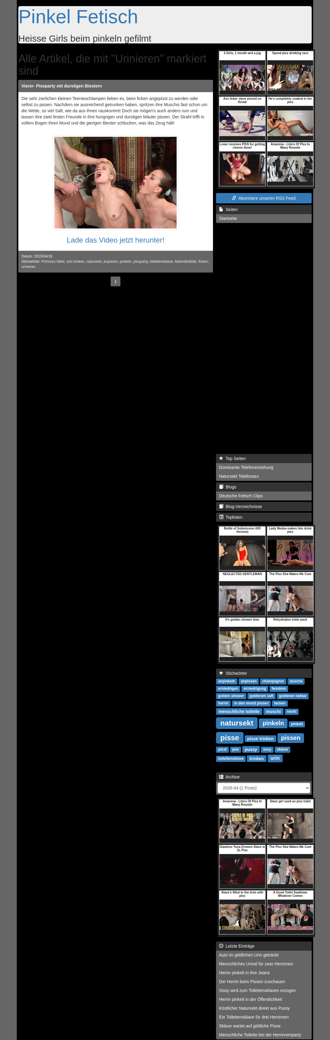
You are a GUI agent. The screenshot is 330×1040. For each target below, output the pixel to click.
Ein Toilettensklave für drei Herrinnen (254, 1017)
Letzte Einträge (237, 946)
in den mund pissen (251, 703)
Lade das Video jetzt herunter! (115, 240)
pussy (251, 749)
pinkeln (126, 261)
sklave (282, 749)
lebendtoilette (185, 261)
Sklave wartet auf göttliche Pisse (250, 1025)
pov (235, 749)
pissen (290, 737)
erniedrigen (228, 688)
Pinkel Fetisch (78, 16)
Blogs (228, 487)
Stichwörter (233, 673)
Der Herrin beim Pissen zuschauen (252, 981)
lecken (279, 703)
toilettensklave (161, 261)
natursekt (93, 261)
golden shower (231, 696)
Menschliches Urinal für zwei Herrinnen (256, 963)
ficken (203, 261)
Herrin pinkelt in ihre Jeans (244, 972)
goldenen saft (261, 696)
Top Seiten (232, 458)
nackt (291, 711)
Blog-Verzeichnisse (240, 506)
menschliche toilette (239, 711)
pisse (229, 737)
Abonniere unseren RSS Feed (263, 198)
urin (275, 758)
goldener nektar (292, 696)
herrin (223, 703)
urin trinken (75, 261)
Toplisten (231, 517)
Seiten (228, 209)
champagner (273, 681)
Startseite (228, 218)
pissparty (141, 261)
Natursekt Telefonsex (239, 476)
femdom (279, 688)
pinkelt (297, 724)
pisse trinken (260, 738)
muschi (273, 711)
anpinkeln (226, 681)
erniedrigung (255, 688)
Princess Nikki (53, 261)
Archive (229, 776)
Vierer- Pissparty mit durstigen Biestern (61, 86)
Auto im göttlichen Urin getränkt (249, 955)
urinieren (28, 267)
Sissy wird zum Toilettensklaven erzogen (257, 990)
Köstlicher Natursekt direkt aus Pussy (254, 1008)
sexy (267, 749)
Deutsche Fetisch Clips (241, 495)
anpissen (110, 261)
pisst (222, 749)
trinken (257, 758)
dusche (296, 681)
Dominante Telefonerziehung (246, 467)
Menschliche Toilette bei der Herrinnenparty (260, 1034)
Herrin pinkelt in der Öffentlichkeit (250, 999)
